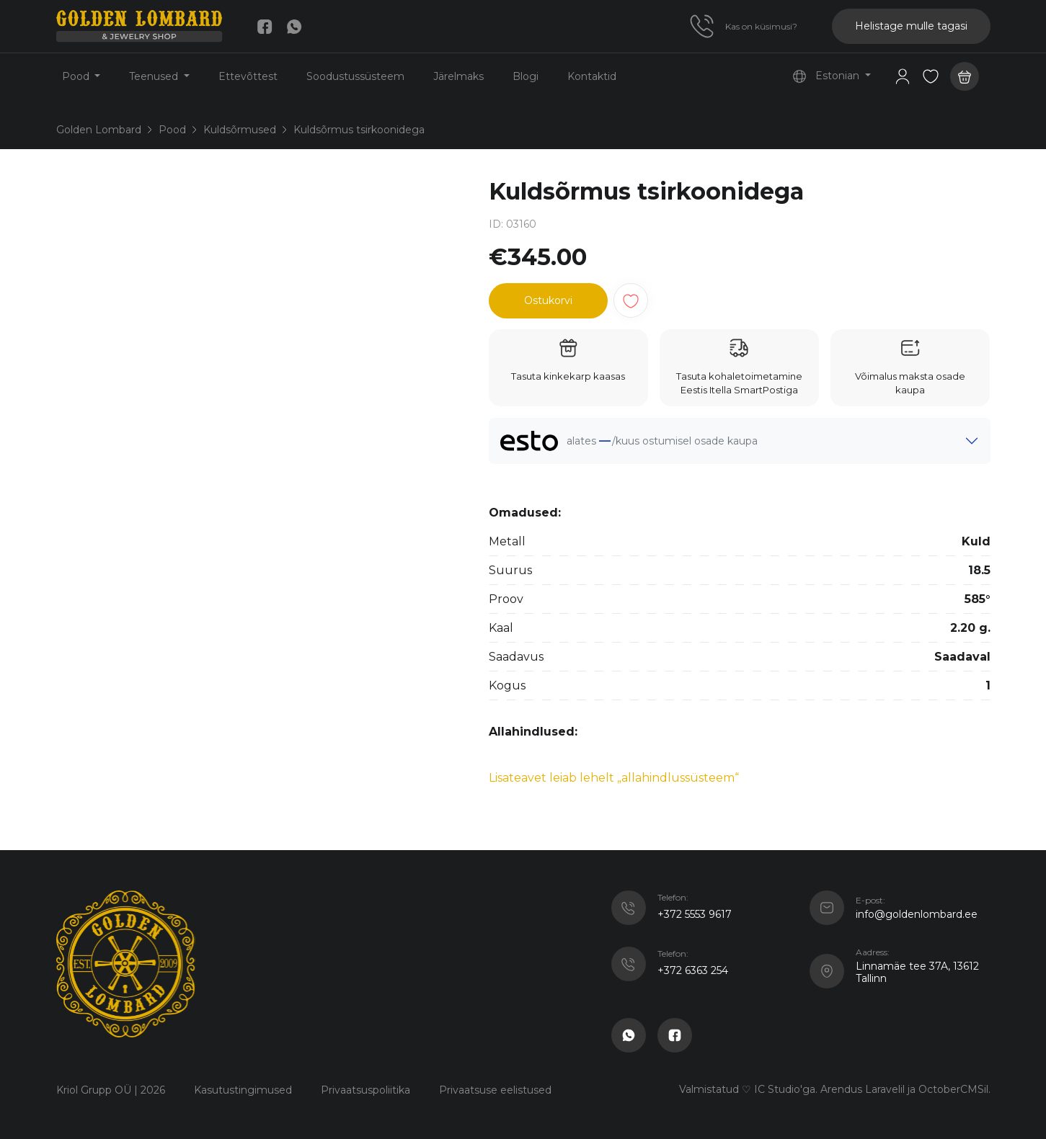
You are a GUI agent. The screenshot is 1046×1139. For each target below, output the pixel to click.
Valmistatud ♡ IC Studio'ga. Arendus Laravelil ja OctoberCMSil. (834, 1089)
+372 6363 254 (692, 970)
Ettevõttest (248, 76)
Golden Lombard (98, 129)
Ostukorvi (548, 300)
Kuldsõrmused (239, 129)
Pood (172, 129)
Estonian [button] (827, 76)
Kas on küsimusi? (761, 26)
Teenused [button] (155, 76)
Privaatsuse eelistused (495, 1090)
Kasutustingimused (243, 1090)
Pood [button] (77, 76)
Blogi (525, 76)
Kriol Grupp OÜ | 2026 (110, 1090)
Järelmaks (458, 76)
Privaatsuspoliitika (365, 1090)
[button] (931, 76)
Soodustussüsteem (355, 76)
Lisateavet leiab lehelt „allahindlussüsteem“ (614, 778)
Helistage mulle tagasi (911, 25)
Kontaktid (591, 76)
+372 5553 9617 (694, 914)
